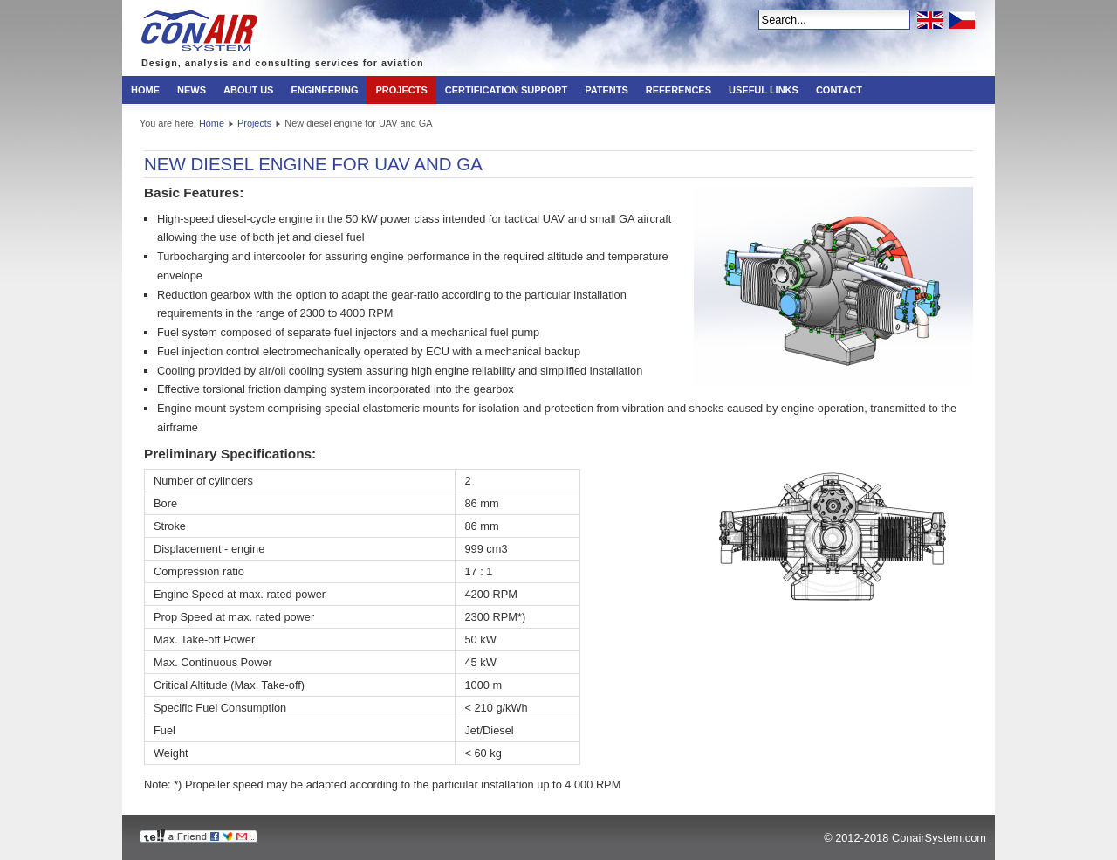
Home (145, 90)
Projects (401, 90)
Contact (839, 90)
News (191, 90)
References (678, 90)
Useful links (763, 90)
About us (248, 90)
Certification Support (506, 90)
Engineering (324, 90)
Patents (606, 90)
